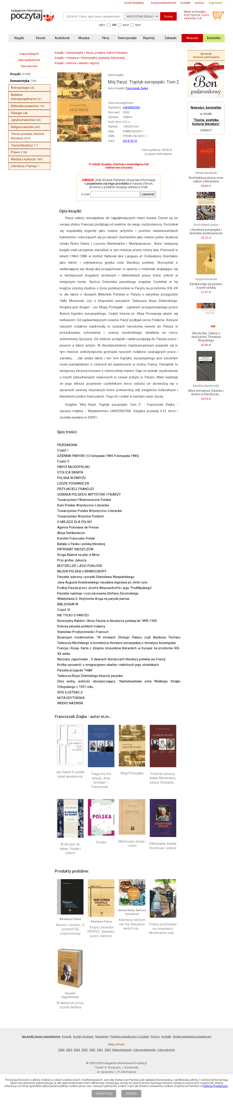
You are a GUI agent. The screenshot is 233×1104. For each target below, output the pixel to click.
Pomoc (155, 1036)
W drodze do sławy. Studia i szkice (70, 848)
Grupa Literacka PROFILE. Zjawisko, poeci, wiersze (101, 931)
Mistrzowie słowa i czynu (132, 843)
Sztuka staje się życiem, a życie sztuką (206, 285)
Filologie (16, 113)
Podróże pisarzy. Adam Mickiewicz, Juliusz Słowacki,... (163, 778)
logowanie (215, 2)
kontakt (185, 2)
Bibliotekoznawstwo (25, 106)
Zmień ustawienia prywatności (192, 1036)
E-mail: (85, 194)
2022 (92, 1049)
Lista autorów (166, 1049)
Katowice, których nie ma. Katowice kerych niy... (132, 924)
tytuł (138, 25)
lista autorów (29, 66)
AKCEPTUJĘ (104, 1093)
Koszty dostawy (83, 1036)
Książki (15, 74)
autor (126, 25)
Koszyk (67, 1036)
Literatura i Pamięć (24, 166)
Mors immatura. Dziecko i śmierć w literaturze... (206, 392)
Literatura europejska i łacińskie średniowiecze (206, 231)
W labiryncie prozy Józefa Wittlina (70, 1005)
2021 (100, 1049)
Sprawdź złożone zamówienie (206, 55)
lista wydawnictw (29, 60)
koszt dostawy (134, 2)
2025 (69, 1049)
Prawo (15, 152)
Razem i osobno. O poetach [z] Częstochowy (70, 929)
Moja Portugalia (132, 773)
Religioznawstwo (23, 127)
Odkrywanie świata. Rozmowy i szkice (163, 846)
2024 (77, 1049)
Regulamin (102, 1036)
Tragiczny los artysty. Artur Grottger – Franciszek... (101, 780)
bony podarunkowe (163, 2)
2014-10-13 (130, 140)
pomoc (199, 2)
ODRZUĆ (131, 1093)
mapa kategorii (29, 53)
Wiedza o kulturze (23, 159)
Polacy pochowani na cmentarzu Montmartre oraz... (163, 928)
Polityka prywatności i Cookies (129, 1036)
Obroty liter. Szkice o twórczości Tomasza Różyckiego (206, 336)
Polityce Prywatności (215, 1086)
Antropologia (20, 87)
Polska (101, 842)
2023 (84, 1049)
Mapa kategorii (122, 1049)
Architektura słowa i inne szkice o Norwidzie (206, 179)
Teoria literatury (22, 145)
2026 (61, 1049)
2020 (108, 1049)
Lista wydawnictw (144, 1049)
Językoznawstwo (23, 120)
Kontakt (166, 1036)
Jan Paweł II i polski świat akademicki (70, 774)
